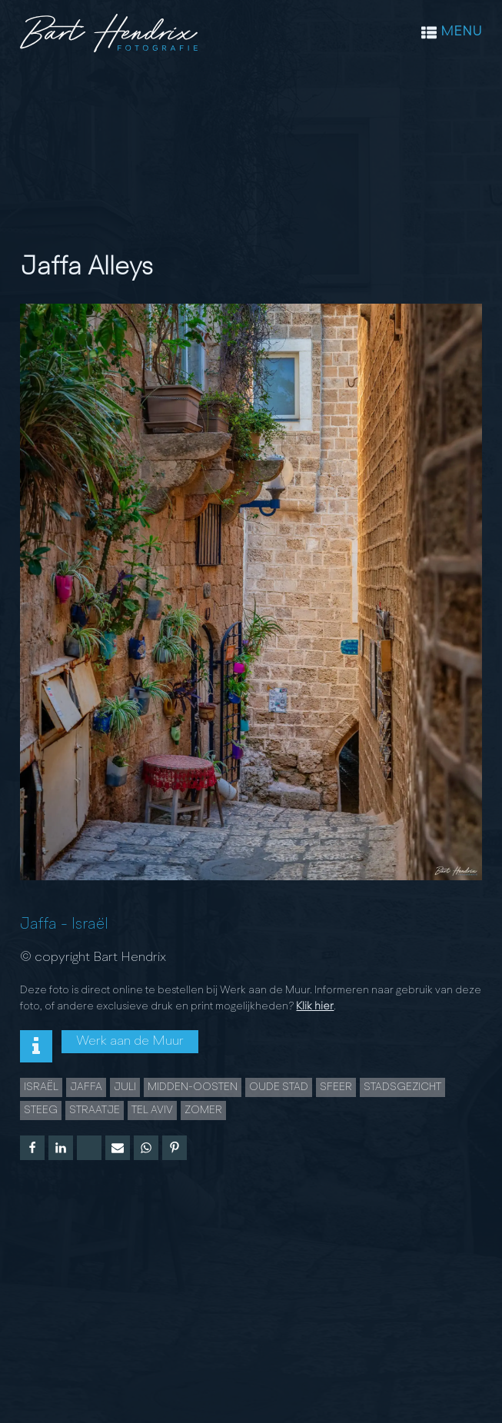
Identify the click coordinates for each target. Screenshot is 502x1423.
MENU (461, 31)
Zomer (203, 1110)
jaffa (86, 1087)
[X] (89, 1147)
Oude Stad (278, 1087)
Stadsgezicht (402, 1087)
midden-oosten (193, 1087)
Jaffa (38, 924)
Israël (89, 924)
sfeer (336, 1087)
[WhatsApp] (146, 1147)
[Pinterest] (174, 1147)
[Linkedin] (60, 1147)
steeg (41, 1110)
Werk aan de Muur (130, 1041)
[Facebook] (32, 1147)
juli (125, 1087)
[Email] (117, 1147)
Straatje (94, 1110)
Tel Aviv (152, 1110)
